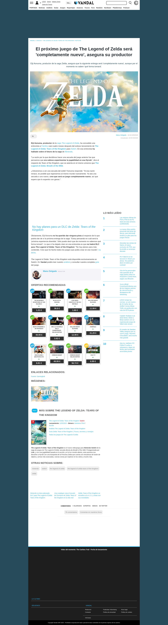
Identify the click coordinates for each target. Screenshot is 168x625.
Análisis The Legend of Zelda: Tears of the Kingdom (67, 428)
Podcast (126, 8)
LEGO (44, 1)
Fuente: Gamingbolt (38, 376)
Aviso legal (124, 609)
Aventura (77, 423)
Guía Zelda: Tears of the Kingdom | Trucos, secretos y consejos (71, 432)
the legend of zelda (57, 469)
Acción (51, 425)
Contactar (88, 612)
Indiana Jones (56, 1)
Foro (93, 8)
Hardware (107, 8)
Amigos (95, 506)
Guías (56, 8)
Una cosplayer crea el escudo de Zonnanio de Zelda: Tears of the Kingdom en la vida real (65, 495)
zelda (34, 473)
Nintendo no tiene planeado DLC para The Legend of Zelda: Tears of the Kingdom (41, 495)
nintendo (35, 469)
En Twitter (103, 506)
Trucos (87, 8)
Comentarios (66, 506)
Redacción (88, 609)
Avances (80, 8)
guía (97, 262)
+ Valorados (77, 506)
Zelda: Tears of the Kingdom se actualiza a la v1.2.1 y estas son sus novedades (89, 495)
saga (68, 143)
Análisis (49, 8)
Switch (73, 149)
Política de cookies (126, 612)
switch (44, 469)
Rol (83, 423)
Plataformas (117, 8)
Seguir (35, 410)
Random (99, 8)
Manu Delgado (121, 135)
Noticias (42, 8)
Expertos (87, 506)
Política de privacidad (109, 612)
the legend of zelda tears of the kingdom (83, 469)
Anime (49, 1)
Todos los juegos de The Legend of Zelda (63, 435)
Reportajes (71, 8)
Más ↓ (68, 3)
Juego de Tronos (47, 4)
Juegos (62, 8)
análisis (67, 262)
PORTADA (33, 8)
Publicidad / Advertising (110, 609)
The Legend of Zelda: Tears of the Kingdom (64, 421)
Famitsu (44, 146)
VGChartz (88, 617)
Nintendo (68, 152)
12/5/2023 (63, 423)
